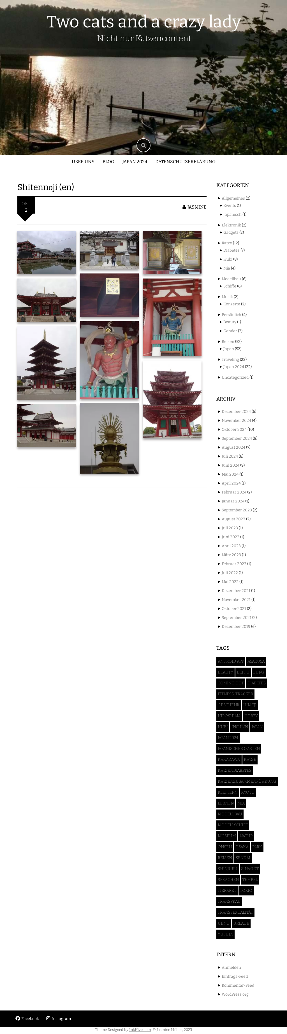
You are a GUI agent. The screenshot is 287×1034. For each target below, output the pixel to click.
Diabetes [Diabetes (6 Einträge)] (256, 683)
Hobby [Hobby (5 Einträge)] (251, 715)
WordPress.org (235, 994)
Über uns (83, 161)
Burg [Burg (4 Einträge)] (258, 672)
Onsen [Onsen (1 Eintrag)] (225, 846)
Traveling (230, 359)
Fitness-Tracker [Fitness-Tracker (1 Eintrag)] (235, 694)
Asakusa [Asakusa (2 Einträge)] (256, 661)
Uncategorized (235, 377)
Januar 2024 (233, 501)
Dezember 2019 (236, 626)
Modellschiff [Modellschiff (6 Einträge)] (233, 825)
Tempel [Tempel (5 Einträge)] (250, 879)
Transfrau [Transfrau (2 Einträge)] (229, 901)
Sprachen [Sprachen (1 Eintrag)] (228, 879)
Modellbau (231, 279)
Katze (227, 243)
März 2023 (231, 555)
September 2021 (236, 617)
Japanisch (232, 214)
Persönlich (231, 314)
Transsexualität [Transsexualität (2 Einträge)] (235, 912)
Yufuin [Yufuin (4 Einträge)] (225, 934)
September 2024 (237, 438)
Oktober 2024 (234, 429)
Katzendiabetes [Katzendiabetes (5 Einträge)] (234, 770)
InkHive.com (140, 1030)
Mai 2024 (230, 474)
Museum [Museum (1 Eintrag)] (227, 836)
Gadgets (231, 232)
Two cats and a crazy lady (144, 22)
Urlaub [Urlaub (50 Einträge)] (241, 923)
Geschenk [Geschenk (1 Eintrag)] (229, 705)
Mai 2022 (230, 581)
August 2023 (233, 519)
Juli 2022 (230, 572)
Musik (227, 296)
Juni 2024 (230, 465)
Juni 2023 (230, 537)
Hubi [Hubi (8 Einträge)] (223, 726)
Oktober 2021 (234, 608)
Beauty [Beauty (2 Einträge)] (225, 672)
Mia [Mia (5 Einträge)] (241, 803)
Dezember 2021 (236, 590)
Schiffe (229, 286)
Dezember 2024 (236, 411)
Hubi (227, 259)
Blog (108, 161)
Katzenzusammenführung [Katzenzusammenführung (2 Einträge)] (247, 781)
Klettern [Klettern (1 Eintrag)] (227, 792)
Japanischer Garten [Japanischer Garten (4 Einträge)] (239, 748)
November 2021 (236, 599)
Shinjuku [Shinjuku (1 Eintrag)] (227, 868)
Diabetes (231, 250)
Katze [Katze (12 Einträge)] (250, 759)
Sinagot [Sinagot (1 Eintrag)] (250, 868)
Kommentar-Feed (238, 985)
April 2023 (231, 546)
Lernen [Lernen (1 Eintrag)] (226, 803)
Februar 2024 (234, 492)
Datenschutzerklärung (185, 161)
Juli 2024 (230, 456)
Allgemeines (233, 198)
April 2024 (231, 483)
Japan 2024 (134, 161)
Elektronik (231, 225)
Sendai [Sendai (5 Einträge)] (243, 857)
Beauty (229, 322)
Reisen (228, 341)
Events (229, 205)
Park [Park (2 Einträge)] (257, 846)
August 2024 (233, 447)
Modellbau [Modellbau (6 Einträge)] (230, 814)
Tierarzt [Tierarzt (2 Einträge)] (227, 890)
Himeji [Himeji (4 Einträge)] (249, 705)
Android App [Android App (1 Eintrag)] (231, 661)
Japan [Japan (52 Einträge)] (257, 726)
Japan (228, 349)
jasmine (194, 207)
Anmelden (231, 967)
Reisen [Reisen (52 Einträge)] (225, 857)
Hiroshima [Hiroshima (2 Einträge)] (229, 715)
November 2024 (236, 420)
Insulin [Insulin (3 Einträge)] (240, 726)
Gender (230, 331)
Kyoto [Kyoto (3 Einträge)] (247, 792)
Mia (226, 268)
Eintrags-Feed (235, 976)
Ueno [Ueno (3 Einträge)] (224, 923)
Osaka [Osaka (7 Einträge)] (242, 846)
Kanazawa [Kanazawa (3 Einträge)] (229, 759)
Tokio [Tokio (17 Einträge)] (246, 890)
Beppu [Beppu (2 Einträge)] (243, 672)
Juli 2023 (230, 528)
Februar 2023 (234, 564)
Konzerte (231, 304)
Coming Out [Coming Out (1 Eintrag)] (231, 683)
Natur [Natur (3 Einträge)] (246, 836)
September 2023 (237, 510)
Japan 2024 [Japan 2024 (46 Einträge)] (228, 737)
